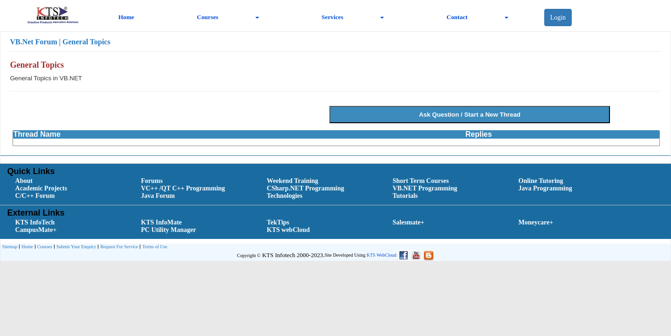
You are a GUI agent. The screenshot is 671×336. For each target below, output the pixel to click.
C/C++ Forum (35, 195)
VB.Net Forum (33, 42)
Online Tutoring (541, 180)
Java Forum (158, 195)
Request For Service (118, 247)
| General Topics (84, 42)
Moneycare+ (536, 222)
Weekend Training (292, 180)
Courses (208, 17)
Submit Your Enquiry (75, 247)
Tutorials (405, 195)
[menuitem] (67, 181)
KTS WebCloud (382, 255)
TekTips (278, 222)
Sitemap (9, 246)
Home (126, 17)
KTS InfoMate (161, 222)
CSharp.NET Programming (305, 188)
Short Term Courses (421, 180)
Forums (152, 180)
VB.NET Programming (425, 188)
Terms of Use (153, 247)
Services (332, 17)
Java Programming (545, 188)
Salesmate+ (409, 222)
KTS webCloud (288, 229)
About (24, 180)
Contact (456, 17)
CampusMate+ (36, 229)
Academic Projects (41, 188)
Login (558, 17)
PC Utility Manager (168, 229)
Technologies (285, 195)
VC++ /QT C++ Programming (183, 188)
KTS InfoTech (35, 222)
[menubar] (337, 188)
